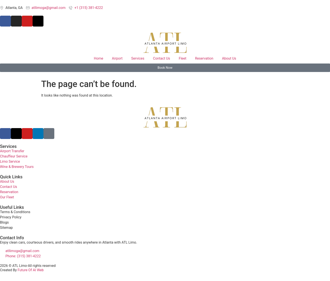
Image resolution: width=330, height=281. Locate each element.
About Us (229, 58)
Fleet (182, 58)
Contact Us (161, 58)
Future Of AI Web (31, 270)
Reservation (204, 58)
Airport (117, 58)
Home (98, 58)
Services (137, 58)
